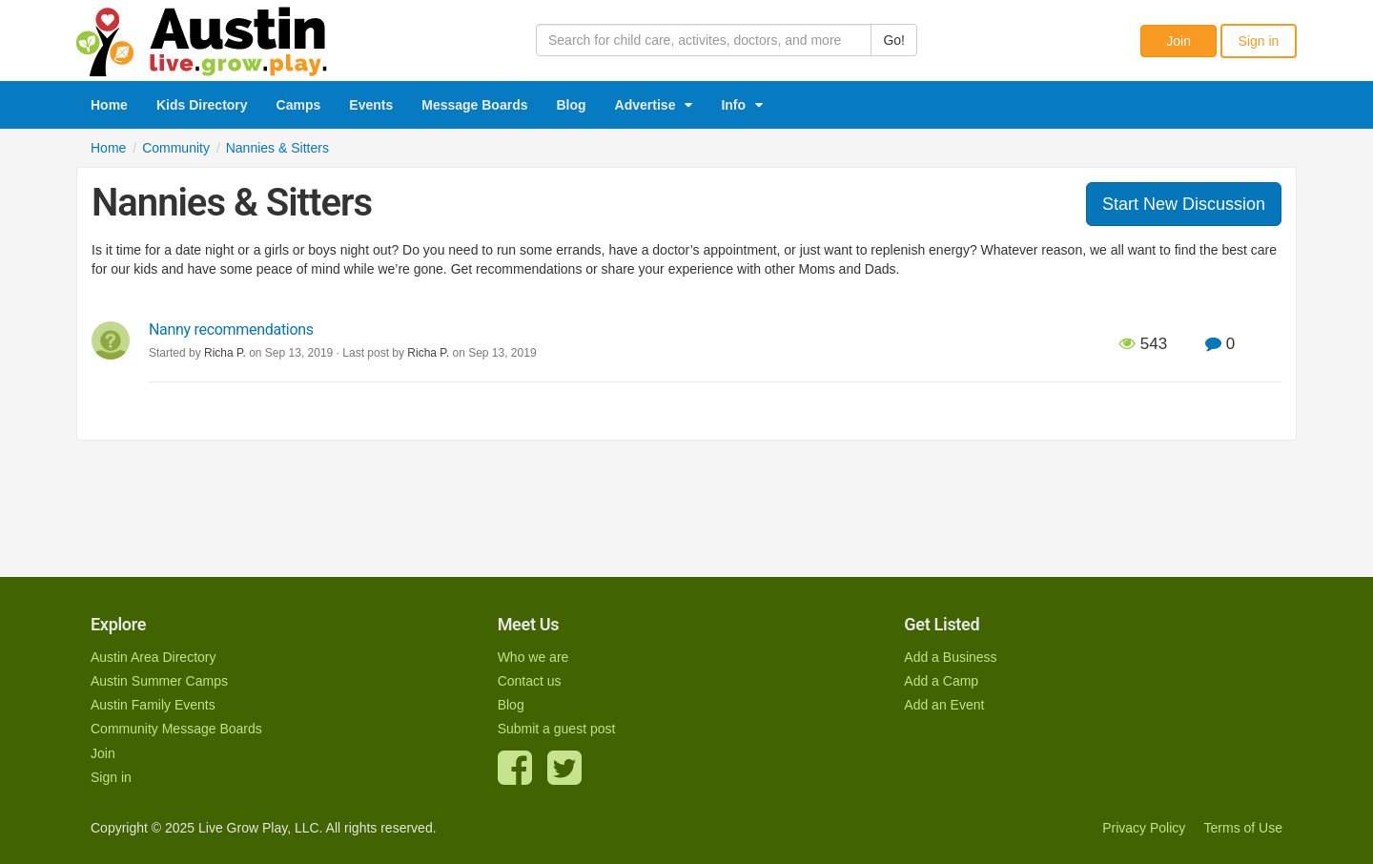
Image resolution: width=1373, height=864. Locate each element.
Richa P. (428, 353)
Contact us (530, 681)
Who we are (533, 657)
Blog (571, 105)
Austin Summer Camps (159, 681)
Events (371, 105)
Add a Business (950, 657)
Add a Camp (941, 681)
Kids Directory (202, 105)
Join (1178, 41)
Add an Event (944, 704)
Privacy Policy (1143, 827)
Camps (299, 105)
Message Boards (474, 105)
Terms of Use (1243, 827)
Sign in (1259, 41)
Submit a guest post (557, 728)
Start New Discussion (1183, 204)
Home (109, 105)
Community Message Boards (176, 728)
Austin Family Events (153, 704)
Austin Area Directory (153, 657)
